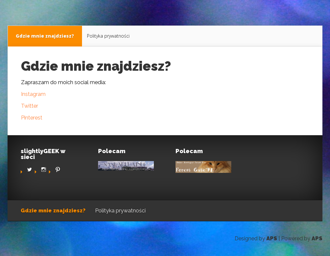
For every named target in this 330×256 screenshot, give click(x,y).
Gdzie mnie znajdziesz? (45, 36)
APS (271, 238)
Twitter (29, 106)
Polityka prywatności (108, 36)
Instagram (33, 94)
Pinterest (31, 118)
